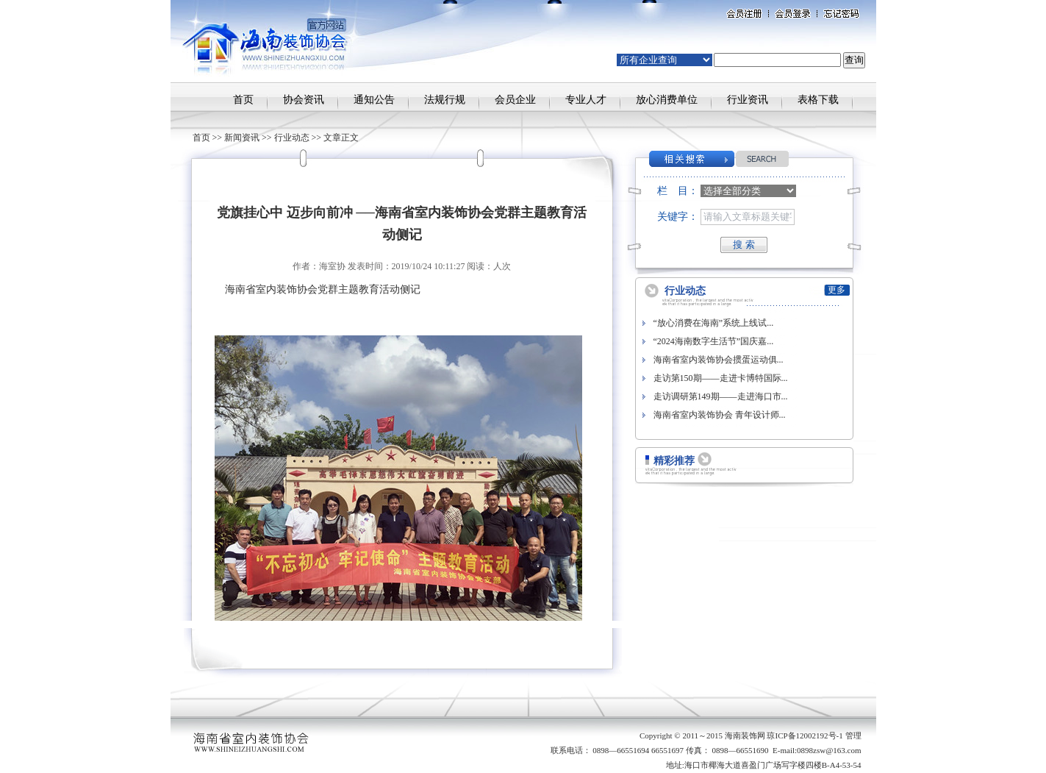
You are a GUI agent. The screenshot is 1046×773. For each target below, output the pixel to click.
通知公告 (374, 99)
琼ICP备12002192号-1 (804, 735)
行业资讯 (747, 99)
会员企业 (515, 99)
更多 (836, 290)
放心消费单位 (667, 99)
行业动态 (291, 137)
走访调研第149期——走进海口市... (720, 396)
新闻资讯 (241, 137)
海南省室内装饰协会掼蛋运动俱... (718, 360)
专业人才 (585, 99)
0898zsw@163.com (829, 750)
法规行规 (444, 99)
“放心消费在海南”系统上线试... (713, 323)
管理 (853, 735)
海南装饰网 (745, 735)
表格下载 (818, 99)
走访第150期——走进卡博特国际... (720, 378)
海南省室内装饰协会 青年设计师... (719, 415)
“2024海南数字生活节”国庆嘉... (713, 341)
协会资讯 (303, 99)
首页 (243, 99)
